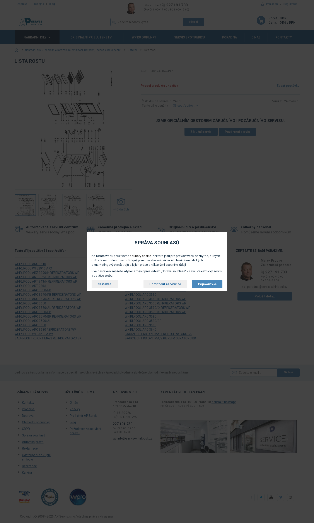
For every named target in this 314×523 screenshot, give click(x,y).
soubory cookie (140, 256)
